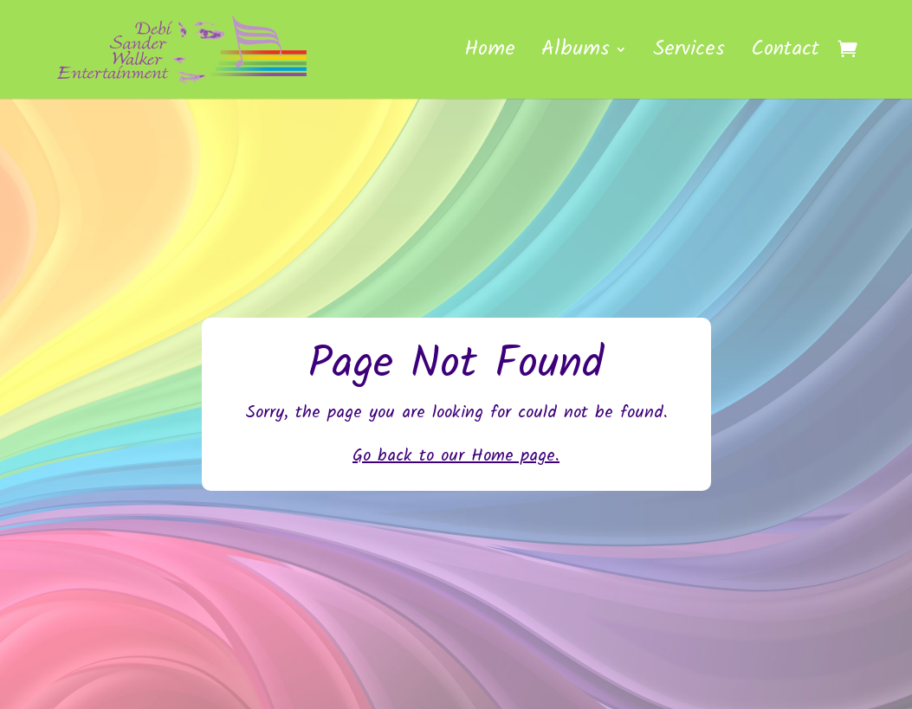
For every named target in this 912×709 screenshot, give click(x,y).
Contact (785, 54)
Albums (575, 54)
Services (689, 54)
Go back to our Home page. (456, 456)
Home (489, 54)
